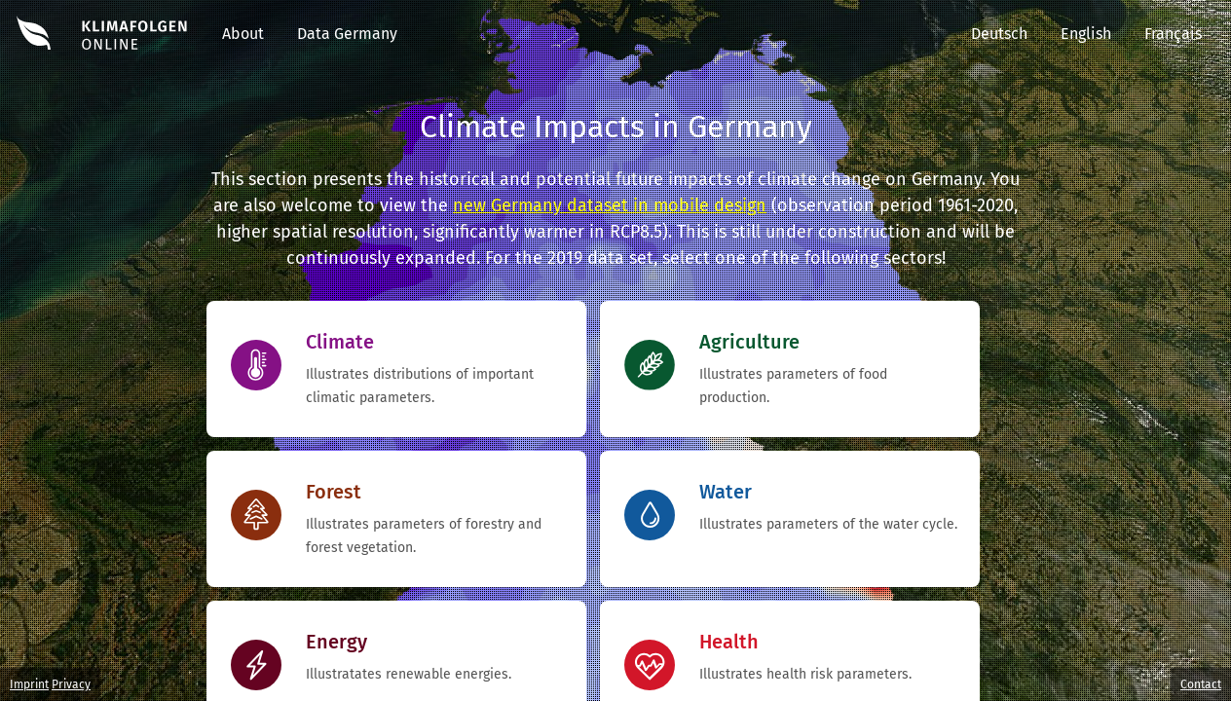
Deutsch (999, 33)
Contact (1200, 684)
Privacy (71, 684)
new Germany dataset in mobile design (609, 205)
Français (1173, 33)
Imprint (29, 684)
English (1086, 33)
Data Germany (347, 33)
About (243, 33)
